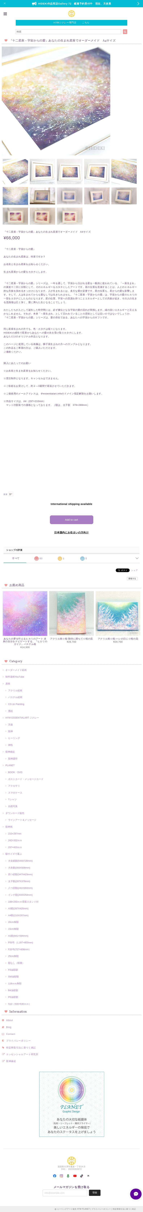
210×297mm (14, 833)
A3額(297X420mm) (18, 908)
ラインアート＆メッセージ (22, 819)
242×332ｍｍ (15, 840)
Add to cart (71, 519)
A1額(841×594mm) (18, 935)
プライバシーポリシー (18, 1040)
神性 (10, 745)
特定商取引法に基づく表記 (21, 1047)
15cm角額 (13, 928)
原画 (7, 683)
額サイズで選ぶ (13, 853)
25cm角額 (13, 956)
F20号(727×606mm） (19, 949)
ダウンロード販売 (14, 813)
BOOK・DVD (15, 772)
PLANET (10, 765)
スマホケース (15, 792)
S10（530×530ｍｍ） (19, 1003)
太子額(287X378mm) (19, 881)
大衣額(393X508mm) (19, 867)
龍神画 (8, 826)
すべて (16, 558)
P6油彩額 (13, 997)
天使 (10, 724)
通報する (132, 578)
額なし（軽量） (16, 962)
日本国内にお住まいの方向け (71, 532)
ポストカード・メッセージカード (25, 779)
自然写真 (13, 806)
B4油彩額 (13, 990)
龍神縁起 (10, 751)
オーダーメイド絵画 (16, 670)
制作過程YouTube (14, 676)
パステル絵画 (15, 697)
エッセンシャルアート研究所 (22, 1054)
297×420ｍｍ (15, 847)
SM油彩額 (13, 976)
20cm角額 (13, 922)
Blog (8, 1027)
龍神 (10, 731)
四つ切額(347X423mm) (20, 874)
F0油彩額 (13, 969)
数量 (5, 494)
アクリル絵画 (15, 690)
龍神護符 (13, 758)
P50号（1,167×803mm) (20, 942)
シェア (134, 570)
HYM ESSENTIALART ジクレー (22, 717)
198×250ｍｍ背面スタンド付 (23, 901)
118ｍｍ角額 (15, 983)
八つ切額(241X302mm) (20, 887)
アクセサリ (14, 785)
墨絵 (10, 710)
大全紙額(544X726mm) (20, 860)
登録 (94, 1192)
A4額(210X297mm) (18, 915)
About (9, 1020)
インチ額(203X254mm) (20, 894)
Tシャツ (12, 799)
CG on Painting (16, 704)
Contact (10, 1033)
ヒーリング (14, 738)
